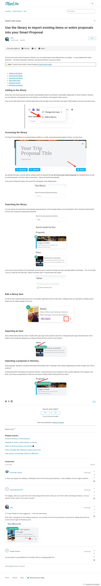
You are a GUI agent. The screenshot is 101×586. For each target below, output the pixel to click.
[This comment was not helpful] (94, 478)
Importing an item (14, 83)
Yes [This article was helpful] (45, 412)
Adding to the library (15, 73)
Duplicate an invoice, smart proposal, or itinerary (21, 442)
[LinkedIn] (12, 401)
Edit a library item (14, 80)
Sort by (93, 464)
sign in (11, 566)
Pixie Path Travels (16, 472)
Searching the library (16, 78)
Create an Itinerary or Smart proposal (17, 438)
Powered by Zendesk (93, 584)
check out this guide (45, 64)
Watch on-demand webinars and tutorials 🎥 (19, 446)
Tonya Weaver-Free (16, 490)
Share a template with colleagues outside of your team (23, 450)
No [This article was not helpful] (55, 412)
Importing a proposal (16, 85)
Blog (22, 577)
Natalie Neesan (15, 551)
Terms (7, 577)
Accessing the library (16, 76)
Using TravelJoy (17, 11)
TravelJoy (8, 11)
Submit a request (58, 422)
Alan (11, 38)
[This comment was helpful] (94, 471)
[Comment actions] (94, 481)
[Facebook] (6, 401)
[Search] (81, 11)
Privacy (14, 577)
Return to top (10, 429)
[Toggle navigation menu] (92, 3)
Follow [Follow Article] (92, 38)
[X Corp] (9, 401)
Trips (25, 11)
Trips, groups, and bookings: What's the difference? (22, 453)
